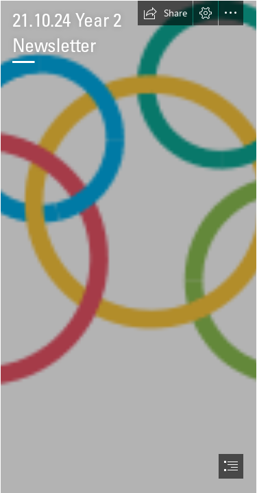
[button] (165, 13)
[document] (128, 246)
